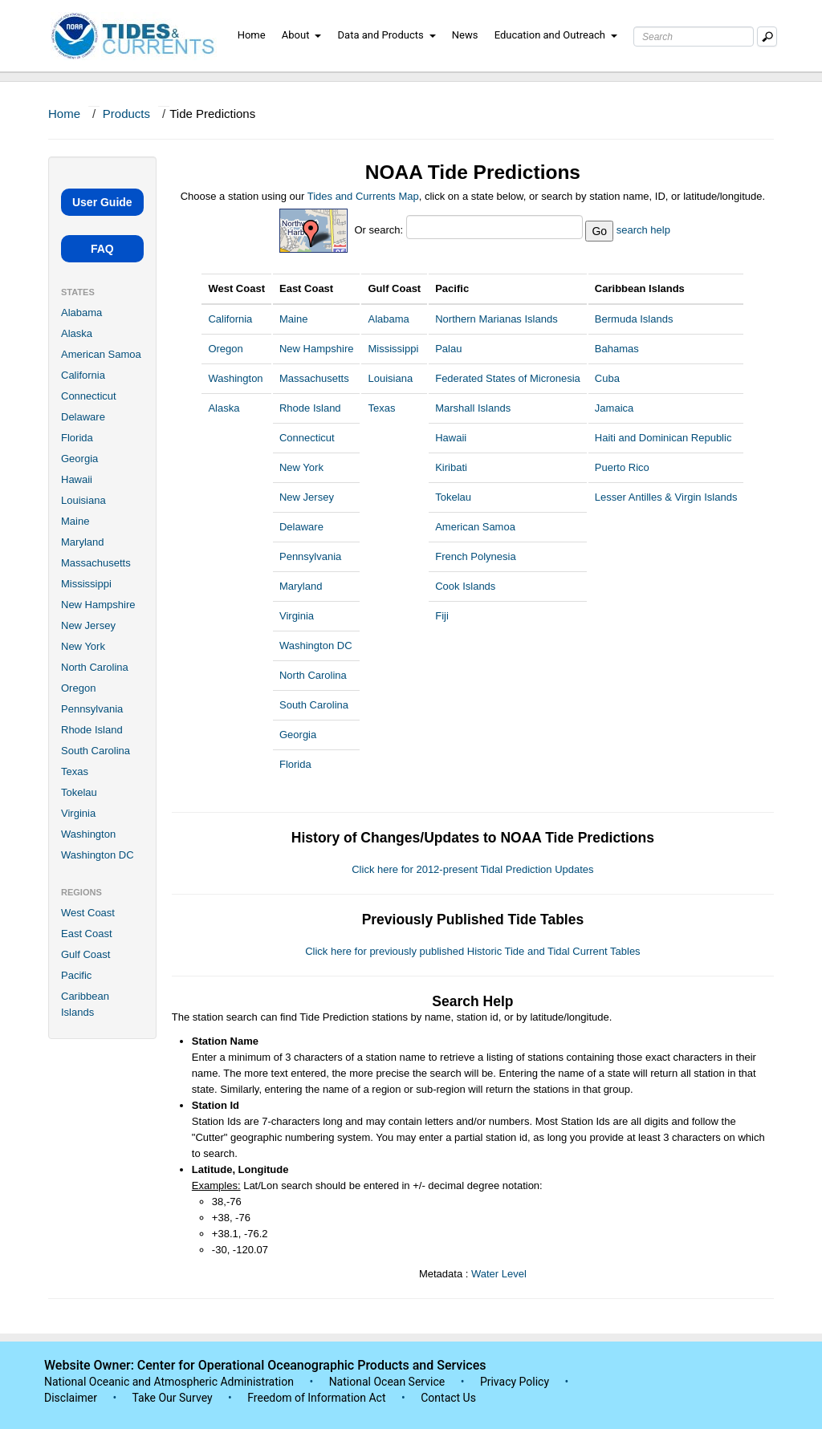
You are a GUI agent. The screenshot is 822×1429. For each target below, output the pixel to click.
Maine (75, 521)
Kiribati (451, 467)
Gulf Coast (85, 954)
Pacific (76, 975)
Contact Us (448, 1397)
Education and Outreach (555, 35)
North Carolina (94, 667)
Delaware (83, 417)
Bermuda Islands (634, 319)
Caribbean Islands (85, 1004)
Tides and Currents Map (363, 196)
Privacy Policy (514, 1381)
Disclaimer (70, 1397)
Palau (448, 349)
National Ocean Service (387, 1381)
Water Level (499, 1274)
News (465, 35)
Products (126, 113)
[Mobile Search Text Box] (767, 36)
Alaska (76, 333)
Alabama (81, 313)
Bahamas (617, 349)
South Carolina (95, 751)
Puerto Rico (622, 467)
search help (643, 230)
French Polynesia (475, 556)
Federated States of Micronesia (507, 378)
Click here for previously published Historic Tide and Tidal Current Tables (472, 951)
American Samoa (101, 354)
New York (83, 646)
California (83, 375)
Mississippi (86, 584)
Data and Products (387, 35)
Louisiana (83, 500)
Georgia (79, 459)
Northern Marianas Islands (496, 319)
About (302, 35)
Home (252, 35)
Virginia (78, 813)
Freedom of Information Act (316, 1397)
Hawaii (76, 479)
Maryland (82, 542)
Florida (77, 438)
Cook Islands (465, 586)
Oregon (78, 688)
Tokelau (79, 792)
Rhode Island (92, 730)
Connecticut (88, 396)
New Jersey (88, 625)
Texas (74, 771)
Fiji (442, 616)
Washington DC (97, 855)
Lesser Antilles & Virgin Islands (666, 497)
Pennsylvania (92, 709)
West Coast (88, 913)
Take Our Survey (173, 1397)
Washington (88, 834)
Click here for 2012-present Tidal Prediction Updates (472, 869)
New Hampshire (98, 605)
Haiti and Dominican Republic (663, 438)
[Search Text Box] (693, 36)
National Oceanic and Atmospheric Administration (169, 1381)
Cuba (607, 378)
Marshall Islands (473, 408)
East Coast (86, 934)
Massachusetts (96, 563)
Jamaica (614, 408)
